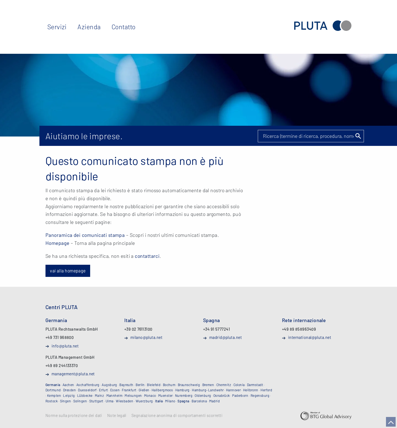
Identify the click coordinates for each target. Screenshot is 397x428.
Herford (266, 390)
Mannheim (114, 395)
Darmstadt (255, 385)
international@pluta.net (309, 337)
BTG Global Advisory (326, 415)
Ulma (110, 401)
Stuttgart (96, 401)
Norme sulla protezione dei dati (73, 415)
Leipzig (69, 395)
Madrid (214, 401)
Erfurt (103, 390)
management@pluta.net (73, 373)
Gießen (144, 390)
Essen (115, 390)
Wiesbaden (124, 401)
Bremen (208, 385)
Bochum (169, 385)
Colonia (239, 385)
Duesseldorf (87, 390)
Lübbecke (85, 395)
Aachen (68, 385)
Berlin (140, 385)
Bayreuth (126, 385)
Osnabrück (221, 395)
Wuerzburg (144, 401)
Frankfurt (129, 390)
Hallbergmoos (162, 390)
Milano (170, 401)
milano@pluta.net (146, 337)
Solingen (80, 401)
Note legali (117, 415)
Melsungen (133, 395)
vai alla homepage (68, 270)
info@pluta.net (65, 345)
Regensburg (260, 395)
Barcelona (199, 401)
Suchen (358, 136)
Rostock (51, 401)
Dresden (69, 390)
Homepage (57, 243)
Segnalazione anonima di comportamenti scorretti (177, 415)
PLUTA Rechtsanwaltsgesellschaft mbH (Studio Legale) (323, 26)
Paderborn (240, 395)
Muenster (165, 395)
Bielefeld (153, 385)
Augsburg (109, 385)
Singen (65, 401)
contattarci (147, 256)
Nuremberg (183, 395)
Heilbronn (250, 390)
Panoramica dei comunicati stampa (85, 235)
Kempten (54, 395)
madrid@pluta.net (225, 337)
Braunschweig (189, 385)
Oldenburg (203, 395)
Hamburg (182, 390)
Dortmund (53, 390)
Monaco (150, 395)
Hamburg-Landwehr (208, 390)
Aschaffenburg (88, 385)
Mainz (99, 395)
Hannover (233, 390)
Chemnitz (223, 385)
